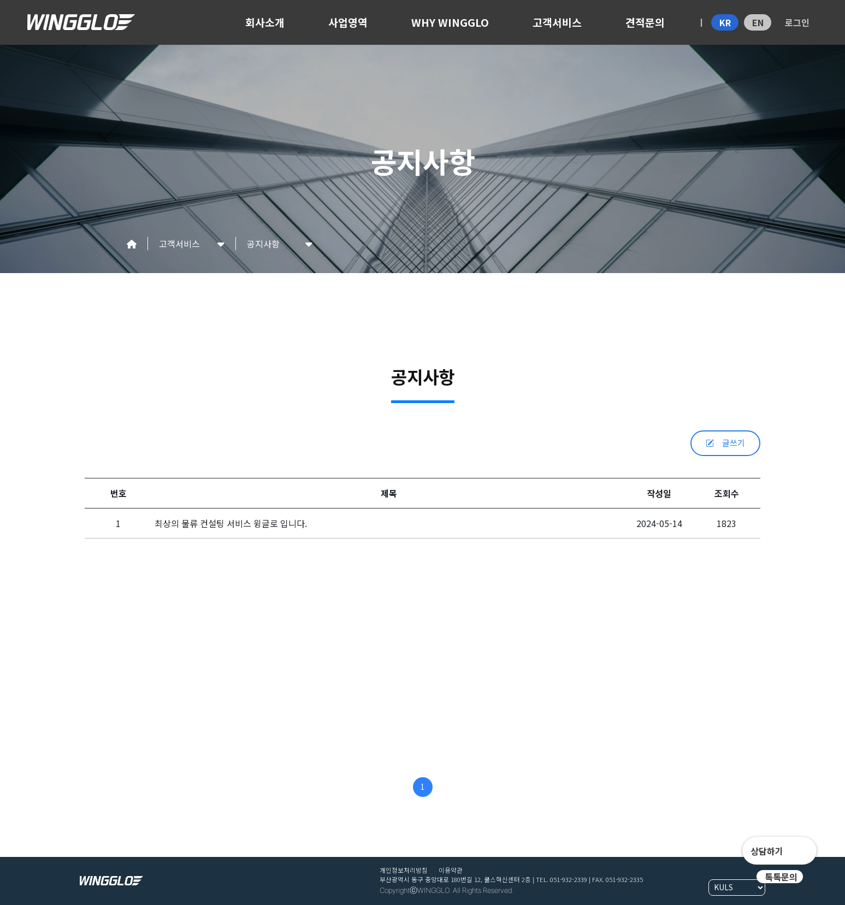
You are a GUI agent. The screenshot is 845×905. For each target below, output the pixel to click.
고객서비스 (557, 22)
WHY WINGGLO (450, 22)
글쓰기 (725, 442)
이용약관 (451, 870)
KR (725, 22)
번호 (118, 493)
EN (758, 22)
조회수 (726, 493)
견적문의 (645, 22)
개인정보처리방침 (404, 870)
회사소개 (265, 22)
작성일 (659, 493)
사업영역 (348, 22)
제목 (389, 493)
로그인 (797, 22)
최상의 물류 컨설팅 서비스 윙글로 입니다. (231, 523)
